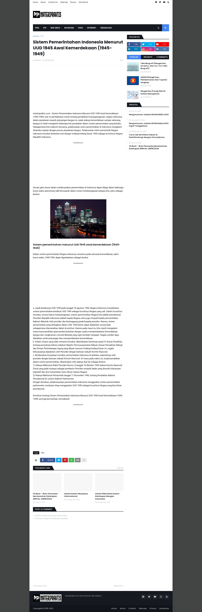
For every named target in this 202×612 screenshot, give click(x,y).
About (43, 2)
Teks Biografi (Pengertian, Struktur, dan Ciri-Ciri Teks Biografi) (154, 66)
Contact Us (53, 2)
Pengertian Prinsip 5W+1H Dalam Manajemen (153, 92)
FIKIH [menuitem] (80, 27)
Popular (134, 57)
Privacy (73, 2)
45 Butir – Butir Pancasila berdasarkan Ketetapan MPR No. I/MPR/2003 (45, 496)
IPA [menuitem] (44, 27)
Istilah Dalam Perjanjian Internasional (76, 495)
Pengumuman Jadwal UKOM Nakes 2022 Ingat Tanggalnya (148, 124)
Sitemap (64, 2)
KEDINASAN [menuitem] (106, 27)
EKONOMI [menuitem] (69, 27)
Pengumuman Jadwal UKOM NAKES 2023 (149, 114)
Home (35, 2)
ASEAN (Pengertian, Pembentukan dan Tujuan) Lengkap (154, 80)
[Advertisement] (78, 89)
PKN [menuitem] (37, 27)
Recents (148, 57)
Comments (162, 57)
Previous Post (40, 586)
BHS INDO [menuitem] (55, 27)
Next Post (118, 586)
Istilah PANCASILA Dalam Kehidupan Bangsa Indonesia (107, 496)
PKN (42, 36)
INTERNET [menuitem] (91, 27)
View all (120, 468)
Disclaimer (83, 2)
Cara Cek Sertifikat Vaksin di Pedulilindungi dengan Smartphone (146, 136)
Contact (132, 608)
